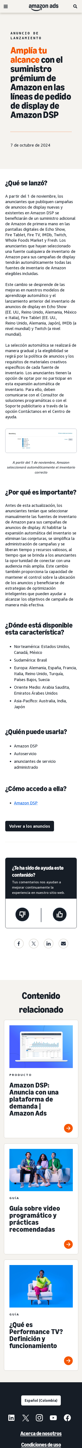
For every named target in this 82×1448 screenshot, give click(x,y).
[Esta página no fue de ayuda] (22, 915)
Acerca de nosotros (41, 1433)
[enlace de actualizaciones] (29, 826)
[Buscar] (75, 6)
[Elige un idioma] (41, 1400)
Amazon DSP (26, 802)
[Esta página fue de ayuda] (60, 915)
